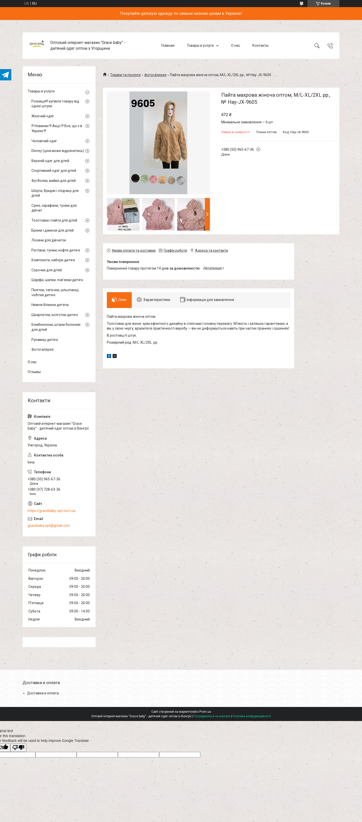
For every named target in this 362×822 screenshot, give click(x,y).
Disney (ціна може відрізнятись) (57, 151)
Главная (167, 45)
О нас (235, 45)
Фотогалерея (155, 75)
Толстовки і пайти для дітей (54, 220)
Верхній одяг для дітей (50, 161)
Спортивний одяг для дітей (53, 171)
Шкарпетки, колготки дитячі (54, 315)
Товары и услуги (200, 45)
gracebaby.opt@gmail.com (49, 526)
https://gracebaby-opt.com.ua (51, 511)
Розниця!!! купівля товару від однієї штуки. (55, 103)
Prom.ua (205, 711)
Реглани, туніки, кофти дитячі (55, 250)
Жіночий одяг (42, 116)
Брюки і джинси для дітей (52, 230)
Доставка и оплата (43, 693)
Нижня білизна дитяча (50, 305)
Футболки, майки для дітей (53, 181)
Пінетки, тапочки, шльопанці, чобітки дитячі (55, 292)
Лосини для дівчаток (48, 240)
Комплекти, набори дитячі (53, 260)
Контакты (260, 45)
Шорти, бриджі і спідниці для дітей (55, 193)
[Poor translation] (18, 747)
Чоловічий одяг (44, 141)
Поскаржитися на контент (211, 716)
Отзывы (34, 372)
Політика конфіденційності (252, 716)
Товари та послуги (125, 75)
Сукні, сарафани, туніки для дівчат (54, 208)
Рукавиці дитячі (44, 340)
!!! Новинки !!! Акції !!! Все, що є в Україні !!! (56, 128)
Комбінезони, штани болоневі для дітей (55, 327)
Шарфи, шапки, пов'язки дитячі (57, 280)
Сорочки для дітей (46, 270)
